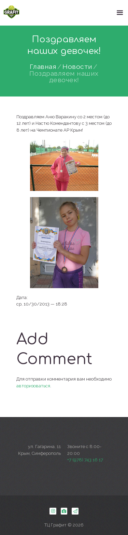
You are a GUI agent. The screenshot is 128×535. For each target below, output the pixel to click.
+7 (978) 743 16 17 (85, 459)
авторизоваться (33, 385)
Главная (43, 66)
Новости (77, 66)
